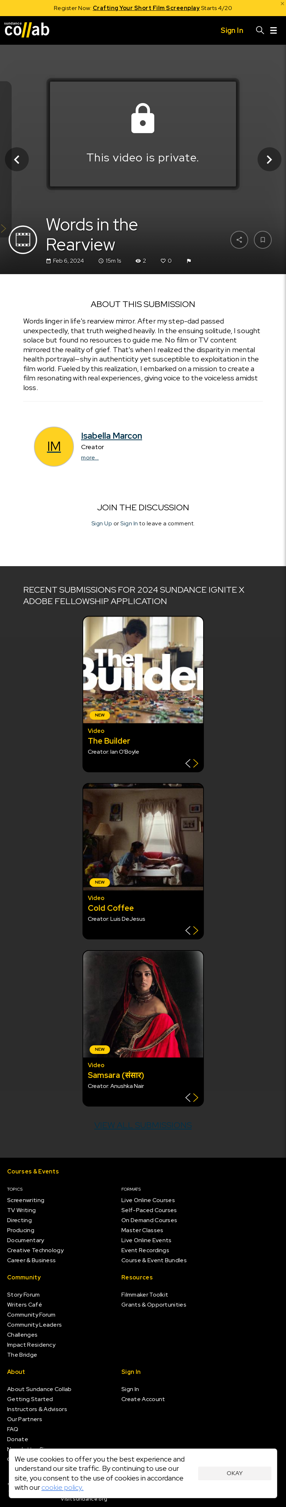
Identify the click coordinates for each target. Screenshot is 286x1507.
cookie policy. (62, 1487)
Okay (235, 1473)
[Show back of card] (192, 764)
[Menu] (273, 30)
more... (90, 457)
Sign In (129, 523)
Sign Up (101, 523)
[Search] (260, 30)
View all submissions (143, 1125)
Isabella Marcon (111, 435)
